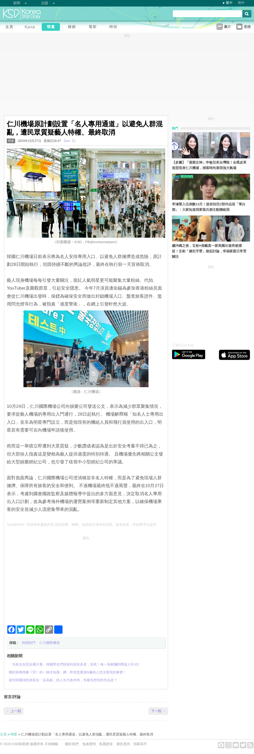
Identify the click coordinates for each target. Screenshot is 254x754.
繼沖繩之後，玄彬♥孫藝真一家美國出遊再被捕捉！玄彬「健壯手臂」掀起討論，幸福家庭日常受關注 (209, 251)
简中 (241, 3)
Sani (67, 141)
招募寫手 (140, 744)
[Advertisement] (86, 578)
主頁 (3, 734)
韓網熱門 (28, 643)
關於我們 (72, 744)
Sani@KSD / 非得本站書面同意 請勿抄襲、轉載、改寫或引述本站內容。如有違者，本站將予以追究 (81, 524)
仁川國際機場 (49, 643)
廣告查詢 (123, 744)
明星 (11, 141)
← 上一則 (13, 711)
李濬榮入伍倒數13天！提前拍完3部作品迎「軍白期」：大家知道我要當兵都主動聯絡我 (208, 207)
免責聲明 (89, 744)
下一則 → (158, 711)
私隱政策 (106, 744)
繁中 (229, 3)
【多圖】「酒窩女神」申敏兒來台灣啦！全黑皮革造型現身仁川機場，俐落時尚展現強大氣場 (209, 165)
